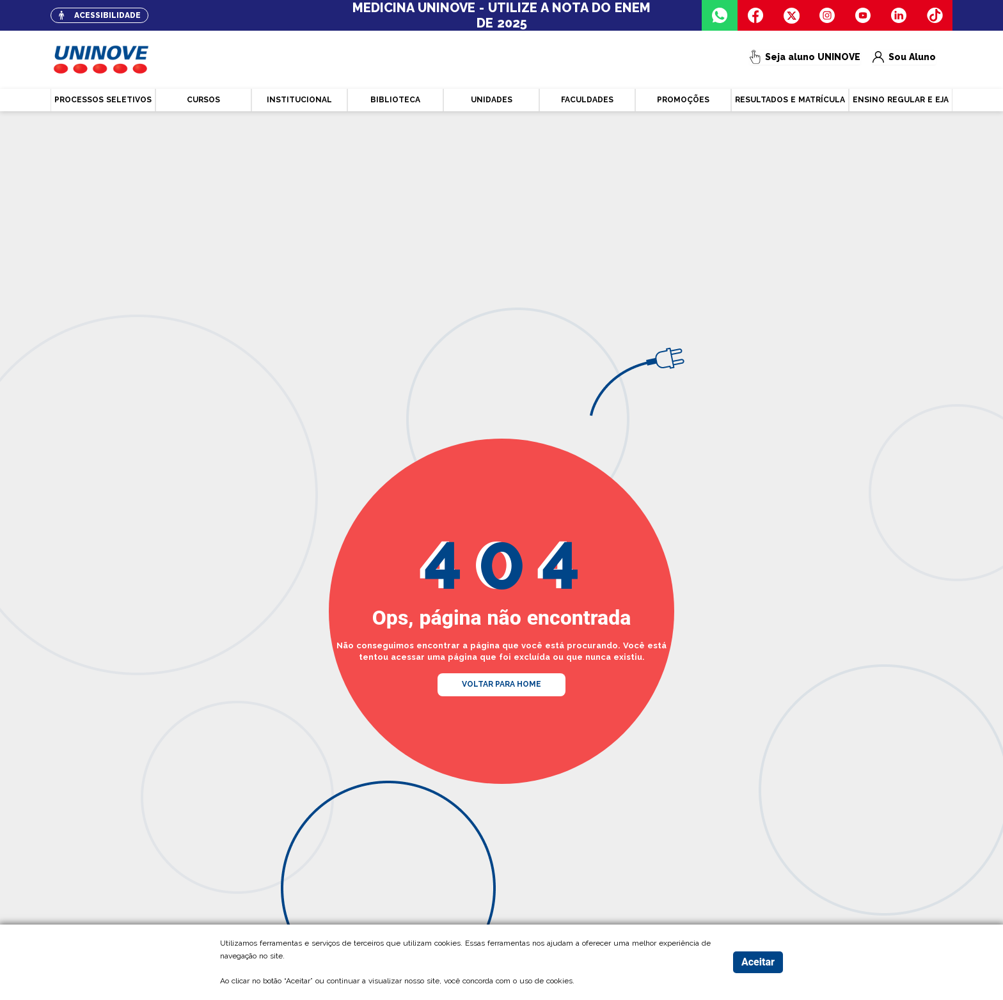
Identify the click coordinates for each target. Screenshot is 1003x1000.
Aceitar (758, 962)
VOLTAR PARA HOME (501, 684)
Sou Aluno (905, 60)
